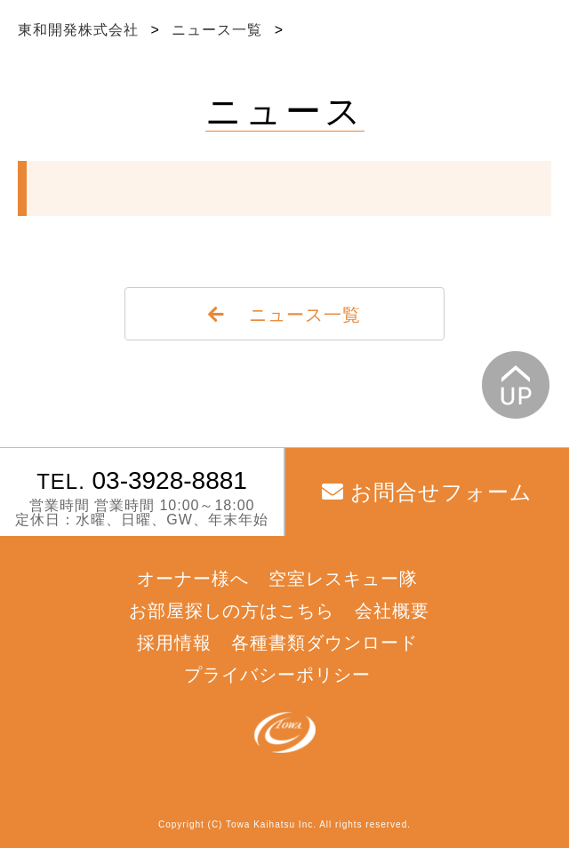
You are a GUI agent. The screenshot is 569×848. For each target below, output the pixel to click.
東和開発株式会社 (80, 29)
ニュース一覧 (219, 29)
